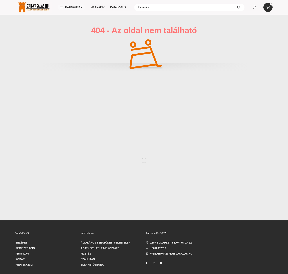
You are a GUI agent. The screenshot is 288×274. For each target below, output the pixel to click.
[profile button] (254, 7)
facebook (146, 263)
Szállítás (88, 259)
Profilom (22, 253)
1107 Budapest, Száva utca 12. (171, 242)
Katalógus (118, 7)
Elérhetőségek (92, 264)
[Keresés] (189, 7)
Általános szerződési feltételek (105, 242)
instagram (154, 263)
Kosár (20, 259)
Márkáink (98, 7)
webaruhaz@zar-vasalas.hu (171, 253)
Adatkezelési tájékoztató (100, 248)
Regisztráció (25, 248)
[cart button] (268, 7)
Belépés (21, 242)
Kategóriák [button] (71, 7)
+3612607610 (158, 248)
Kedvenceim (24, 264)
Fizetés (86, 253)
